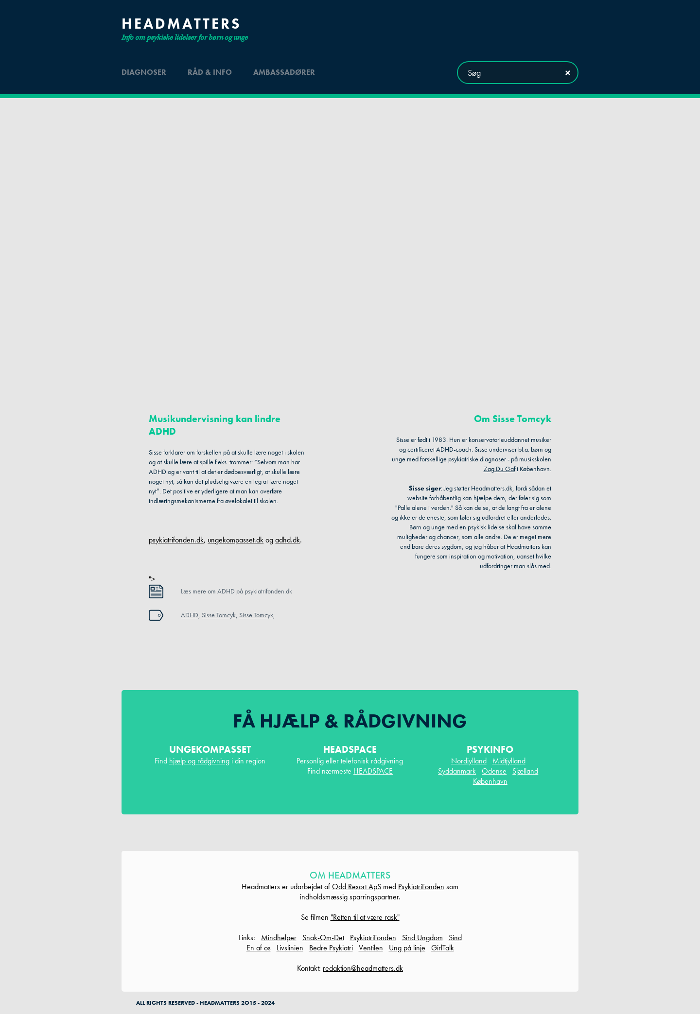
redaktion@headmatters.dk (363, 968)
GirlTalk (442, 948)
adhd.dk (287, 540)
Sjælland (525, 771)
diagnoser (144, 72)
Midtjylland (508, 761)
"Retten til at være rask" (365, 917)
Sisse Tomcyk (219, 614)
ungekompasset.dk (235, 540)
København (490, 781)
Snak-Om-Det (323, 937)
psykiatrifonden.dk (176, 540)
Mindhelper (279, 937)
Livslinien (290, 948)
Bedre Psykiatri (331, 948)
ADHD (189, 614)
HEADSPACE (373, 771)
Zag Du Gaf (499, 468)
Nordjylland (469, 761)
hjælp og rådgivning (199, 761)
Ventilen (371, 948)
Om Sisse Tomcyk (512, 418)
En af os (258, 948)
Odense (494, 771)
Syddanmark (457, 771)
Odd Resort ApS (356, 886)
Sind (455, 937)
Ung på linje (407, 948)
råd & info (210, 72)
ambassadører (284, 72)
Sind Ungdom (422, 937)
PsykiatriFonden (421, 886)
